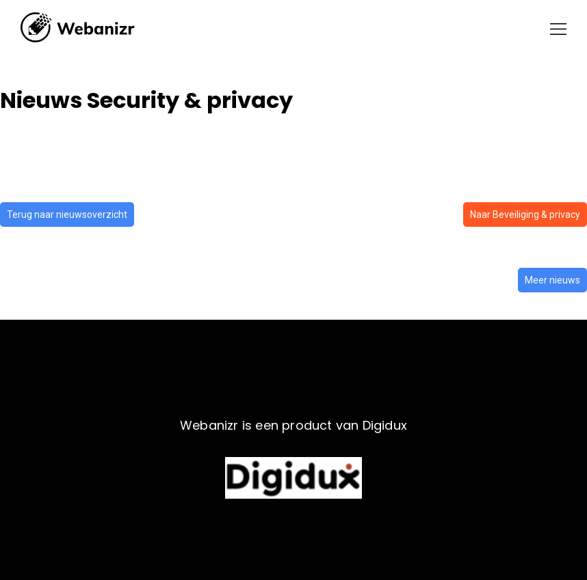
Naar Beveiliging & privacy (525, 214)
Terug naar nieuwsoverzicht (67, 214)
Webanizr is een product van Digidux (293, 425)
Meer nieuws (552, 280)
